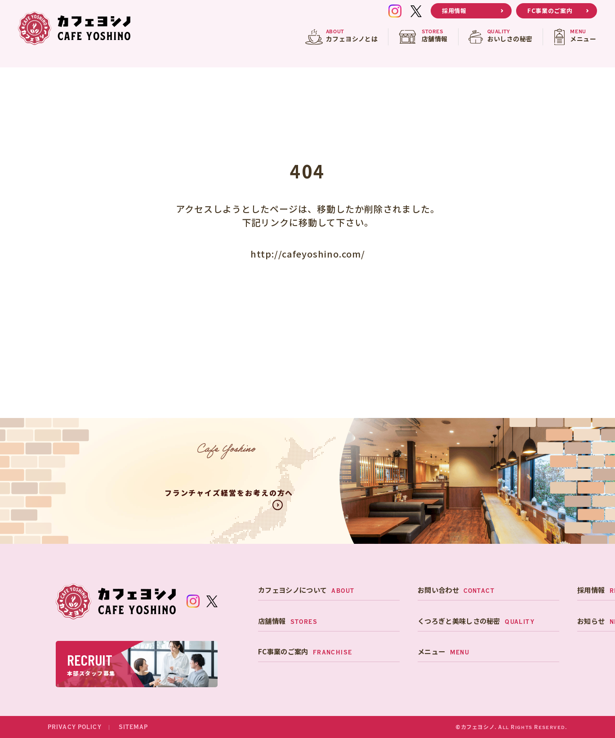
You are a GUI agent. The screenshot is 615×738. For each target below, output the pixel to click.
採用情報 (454, 10)
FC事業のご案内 (549, 10)
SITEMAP (133, 727)
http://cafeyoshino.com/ (307, 253)
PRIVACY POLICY (75, 727)
